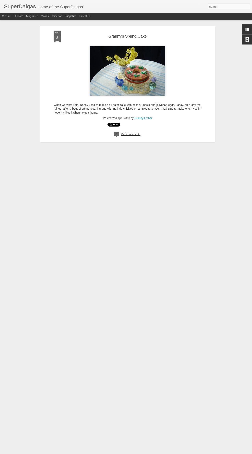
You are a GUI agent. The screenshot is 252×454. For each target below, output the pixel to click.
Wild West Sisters (120, 445)
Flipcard (18, 16)
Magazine (32, 16)
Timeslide (85, 16)
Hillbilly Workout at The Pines (79, 444)
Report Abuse (150, 452)
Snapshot (70, 16)
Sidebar (57, 16)
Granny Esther (143, 93)
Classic (6, 16)
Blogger (138, 452)
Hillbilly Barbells (24, 442)
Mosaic (45, 16)
